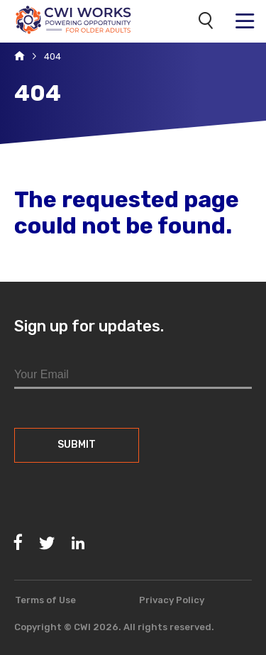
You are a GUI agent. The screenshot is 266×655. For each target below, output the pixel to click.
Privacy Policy (171, 600)
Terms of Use (45, 600)
